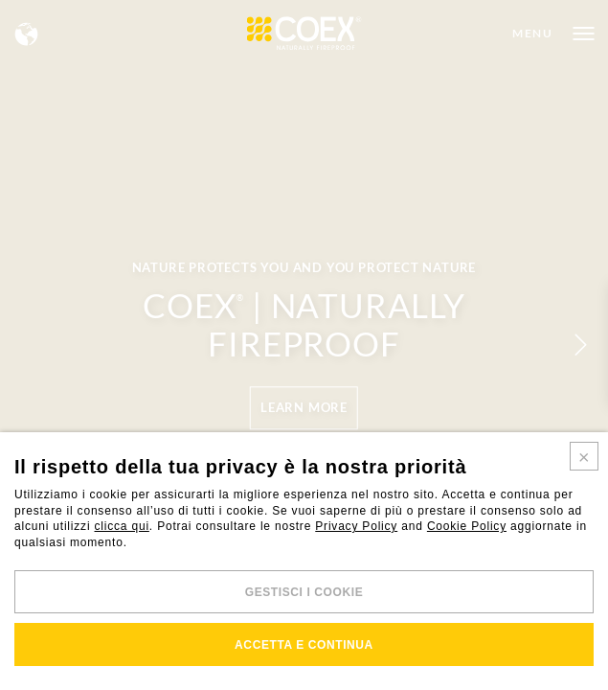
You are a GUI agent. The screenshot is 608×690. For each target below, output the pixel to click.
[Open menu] (553, 34)
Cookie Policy (467, 526)
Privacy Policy (356, 526)
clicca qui (122, 526)
